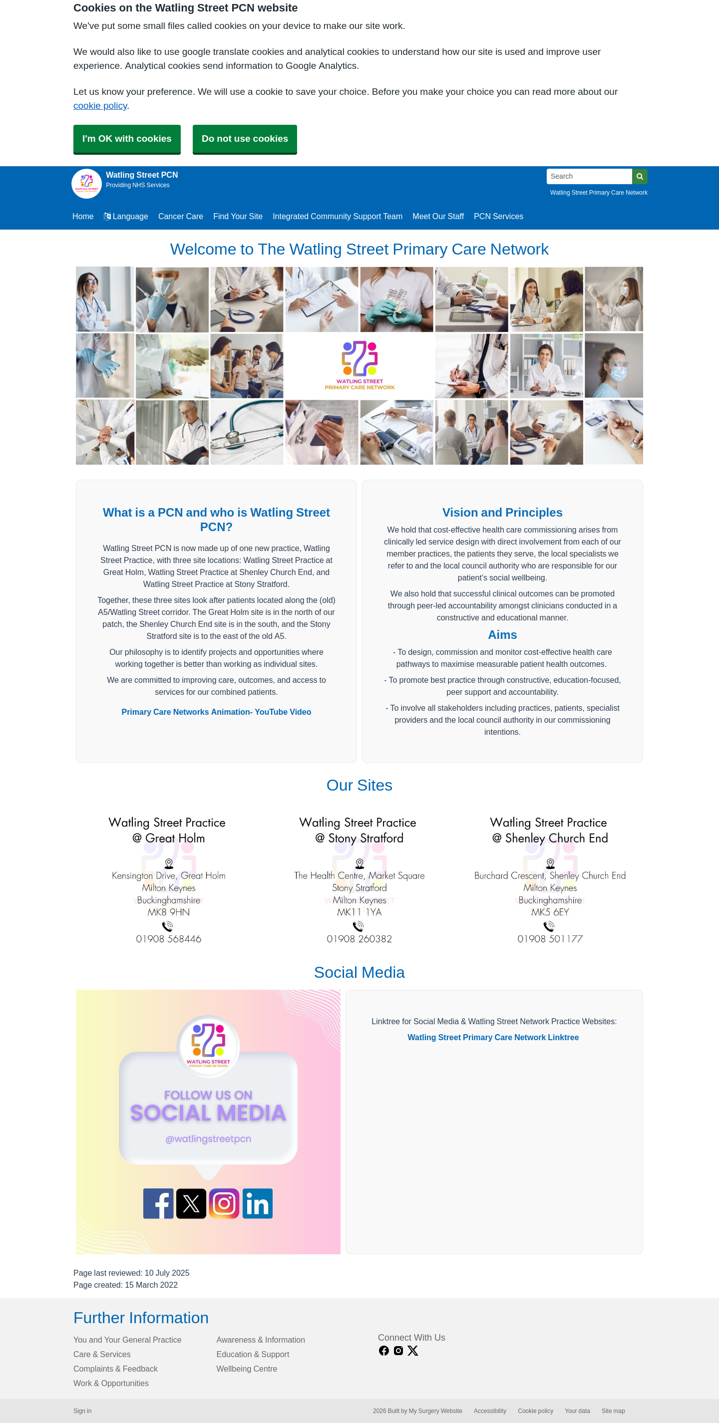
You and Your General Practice (127, 1340)
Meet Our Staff (438, 216)
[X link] (413, 1351)
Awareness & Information (261, 1340)
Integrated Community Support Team (337, 216)
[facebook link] (384, 1351)
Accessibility (490, 1411)
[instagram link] (398, 1351)
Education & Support (253, 1354)
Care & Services (102, 1354)
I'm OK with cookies (127, 138)
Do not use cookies (245, 138)
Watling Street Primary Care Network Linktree (493, 1037)
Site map (613, 1411)
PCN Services (498, 216)
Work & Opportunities (111, 1383)
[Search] (590, 176)
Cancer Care (180, 216)
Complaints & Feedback (115, 1369)
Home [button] (83, 216)
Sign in (82, 1411)
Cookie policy (535, 1411)
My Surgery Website (435, 1411)
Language (126, 216)
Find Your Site (238, 216)
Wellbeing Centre (247, 1369)
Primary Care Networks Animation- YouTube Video (216, 712)
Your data (577, 1411)
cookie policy (100, 105)
